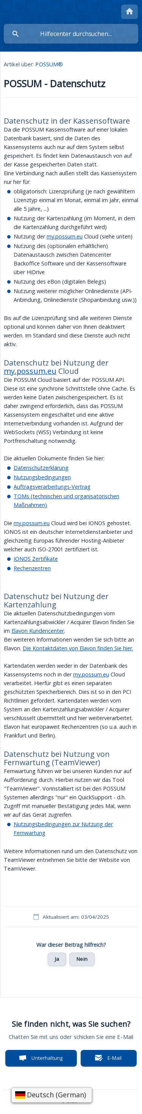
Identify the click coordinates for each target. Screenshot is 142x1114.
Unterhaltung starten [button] (46, 1060)
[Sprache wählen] (51, 1095)
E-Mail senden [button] (110, 1060)
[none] (129, 12)
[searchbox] (71, 34)
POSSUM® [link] (49, 64)
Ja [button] (57, 959)
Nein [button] (81, 959)
